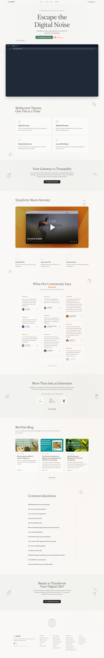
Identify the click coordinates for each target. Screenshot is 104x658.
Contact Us (81, 643)
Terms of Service (82, 639)
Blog (47, 1)
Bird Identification (69, 637)
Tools (42, 1)
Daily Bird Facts (69, 643)
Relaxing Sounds (56, 637)
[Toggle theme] (85, 2)
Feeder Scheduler (56, 647)
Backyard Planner (56, 639)
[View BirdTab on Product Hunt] (61, 37)
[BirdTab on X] (16, 643)
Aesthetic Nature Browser (71, 649)
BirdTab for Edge (43, 639)
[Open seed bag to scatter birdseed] (52, 620)
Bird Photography (69, 645)
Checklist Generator (57, 641)
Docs (51, 1)
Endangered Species (70, 647)
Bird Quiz (55, 645)
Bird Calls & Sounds (70, 639)
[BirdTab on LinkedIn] (14, 643)
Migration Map (56, 643)
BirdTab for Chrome (44, 637)
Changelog (42, 641)
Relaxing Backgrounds (70, 641)
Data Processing (82, 641)
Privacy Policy (81, 637)
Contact (57, 1)
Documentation (43, 645)
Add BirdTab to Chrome (44, 37)
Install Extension (91, 1)
